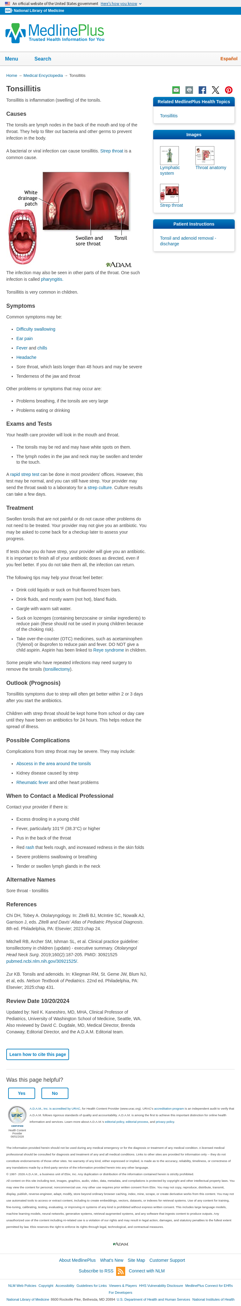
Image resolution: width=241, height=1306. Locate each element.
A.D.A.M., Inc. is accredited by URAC (54, 1108)
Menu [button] (15, 59)
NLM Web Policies (22, 1285)
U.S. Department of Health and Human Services (153, 1299)
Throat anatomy (210, 167)
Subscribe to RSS (102, 1271)
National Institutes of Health (213, 1299)
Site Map (136, 1260)
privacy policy (165, 1121)
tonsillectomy (57, 669)
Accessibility (65, 1285)
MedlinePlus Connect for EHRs (209, 1285)
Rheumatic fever (32, 782)
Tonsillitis (169, 115)
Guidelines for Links (92, 1285)
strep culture (100, 487)
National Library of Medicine (39, 10)
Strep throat (111, 150)
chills (42, 347)
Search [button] (47, 59)
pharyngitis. (52, 279)
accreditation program (169, 1108)
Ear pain (24, 338)
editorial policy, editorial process (126, 1121)
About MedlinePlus (77, 1260)
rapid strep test (24, 474)
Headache (26, 357)
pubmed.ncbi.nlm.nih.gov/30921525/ (41, 961)
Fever (22, 347)
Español (229, 58)
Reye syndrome (108, 650)
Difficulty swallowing (35, 329)
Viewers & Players (123, 1285)
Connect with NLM (147, 1270)
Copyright (46, 1285)
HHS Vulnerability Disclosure (161, 1285)
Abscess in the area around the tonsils (53, 763)
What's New (111, 1260)
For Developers (120, 1292)
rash (30, 847)
